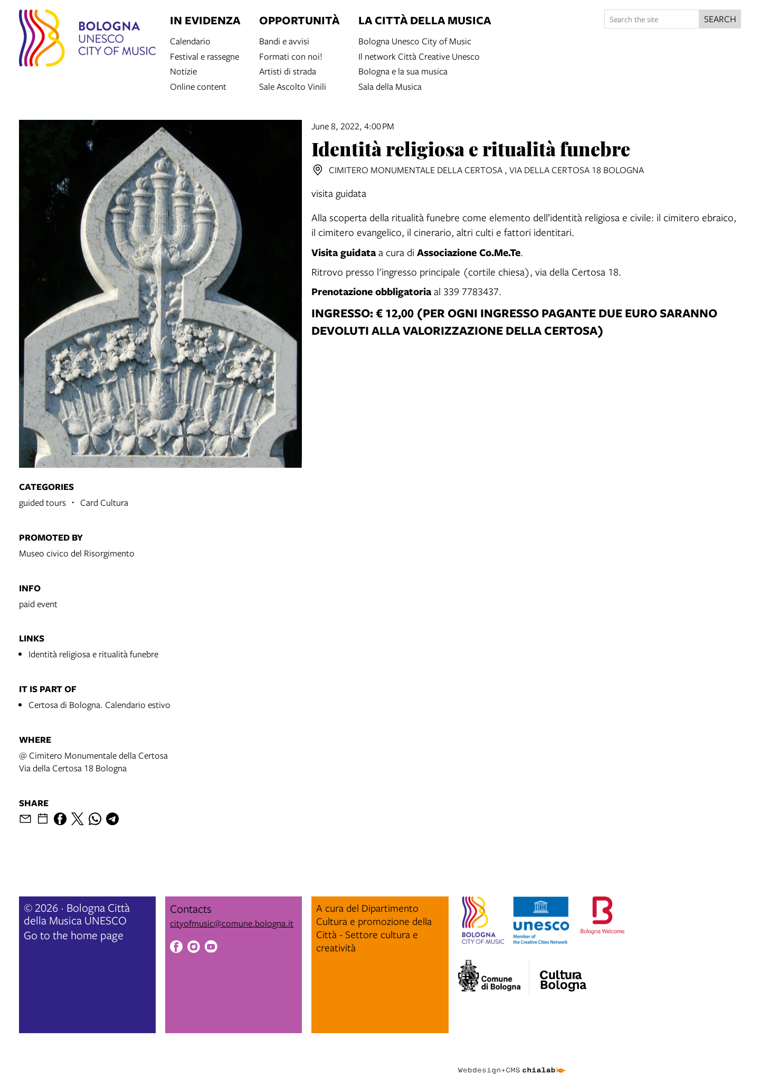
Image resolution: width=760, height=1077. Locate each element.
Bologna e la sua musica (403, 70)
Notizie (183, 70)
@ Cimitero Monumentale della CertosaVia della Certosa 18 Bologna (93, 761)
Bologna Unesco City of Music (414, 40)
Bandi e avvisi (284, 40)
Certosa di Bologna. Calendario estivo (99, 704)
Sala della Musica (390, 85)
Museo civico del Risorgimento (77, 553)
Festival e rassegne (204, 55)
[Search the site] (651, 19)
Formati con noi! (290, 55)
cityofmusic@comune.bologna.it (231, 923)
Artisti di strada (287, 70)
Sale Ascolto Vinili (292, 85)
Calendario (190, 40)
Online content (198, 85)
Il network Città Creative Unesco (419, 55)
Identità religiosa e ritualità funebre (93, 654)
